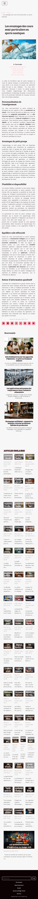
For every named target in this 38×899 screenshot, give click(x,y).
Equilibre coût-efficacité (17, 73)
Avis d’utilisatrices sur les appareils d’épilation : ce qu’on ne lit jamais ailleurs (19, 359)
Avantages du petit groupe (18, 69)
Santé (19, 888)
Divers (9, 13)
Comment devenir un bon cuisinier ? (30, 720)
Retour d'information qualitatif (17, 75)
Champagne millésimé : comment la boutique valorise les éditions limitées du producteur (19, 423)
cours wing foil (30, 220)
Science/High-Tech (19, 891)
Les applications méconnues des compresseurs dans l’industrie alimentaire (19, 390)
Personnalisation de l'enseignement (18, 67)
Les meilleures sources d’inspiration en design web (19, 845)
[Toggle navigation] (4, 3)
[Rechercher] (16, 878)
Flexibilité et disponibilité (17, 71)
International (19, 885)
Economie (19, 882)
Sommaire (18, 64)
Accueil (3, 13)
